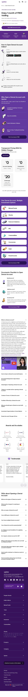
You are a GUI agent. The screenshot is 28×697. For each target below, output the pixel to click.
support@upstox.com (19, 576)
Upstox (14, 686)
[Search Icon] (20, 2)
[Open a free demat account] (14, 263)
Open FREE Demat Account (14, 27)
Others (14, 636)
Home (2, 5)
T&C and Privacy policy (15, 20)
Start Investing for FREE (14, 137)
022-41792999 (9, 576)
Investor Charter (7, 679)
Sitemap (5, 670)
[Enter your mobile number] (16, 23)
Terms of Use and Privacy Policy (11, 672)
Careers (5, 677)
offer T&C (22, 20)
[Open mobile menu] (25, 2)
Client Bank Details (8, 681)
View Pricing (5, 155)
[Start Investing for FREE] (14, 136)
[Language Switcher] (22, 1)
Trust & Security (7, 675)
